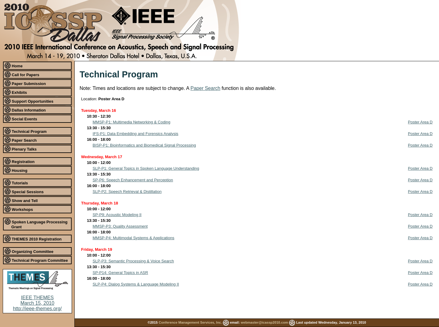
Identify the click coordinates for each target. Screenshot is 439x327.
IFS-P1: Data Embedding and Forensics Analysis (135, 133)
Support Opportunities (29, 101)
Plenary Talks (21, 149)
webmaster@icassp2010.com (264, 322)
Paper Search (21, 140)
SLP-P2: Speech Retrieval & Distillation (127, 191)
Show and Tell (21, 200)
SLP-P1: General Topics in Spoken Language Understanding (146, 168)
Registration (19, 161)
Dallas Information (25, 110)
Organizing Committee (29, 251)
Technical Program (26, 131)
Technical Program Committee (36, 260)
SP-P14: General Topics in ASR (120, 272)
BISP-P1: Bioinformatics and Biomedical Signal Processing (144, 145)
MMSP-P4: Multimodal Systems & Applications (133, 238)
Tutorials (16, 182)
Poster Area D (420, 122)
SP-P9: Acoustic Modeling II (117, 214)
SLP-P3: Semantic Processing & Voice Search (133, 261)
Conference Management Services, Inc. (190, 322)
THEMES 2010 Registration (33, 239)
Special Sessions (24, 191)
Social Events (21, 119)
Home (14, 65)
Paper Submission (25, 83)
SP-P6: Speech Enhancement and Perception (133, 180)
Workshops (19, 209)
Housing (16, 170)
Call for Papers (22, 74)
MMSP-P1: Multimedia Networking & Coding (131, 122)
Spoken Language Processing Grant (36, 224)
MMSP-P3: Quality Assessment (120, 226)
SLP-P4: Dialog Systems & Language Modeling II (136, 284)
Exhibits (16, 92)
